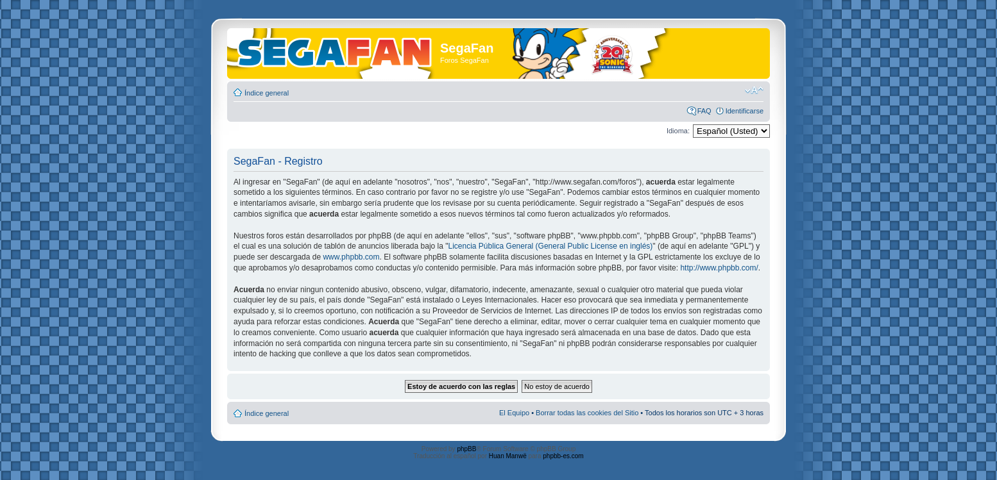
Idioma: (678, 131)
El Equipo (514, 413)
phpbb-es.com (563, 455)
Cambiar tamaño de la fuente (754, 90)
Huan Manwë (508, 455)
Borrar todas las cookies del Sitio (587, 413)
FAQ (704, 111)
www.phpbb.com (351, 256)
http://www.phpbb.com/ (719, 267)
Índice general (266, 93)
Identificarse (744, 111)
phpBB (466, 448)
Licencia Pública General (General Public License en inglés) (550, 246)
